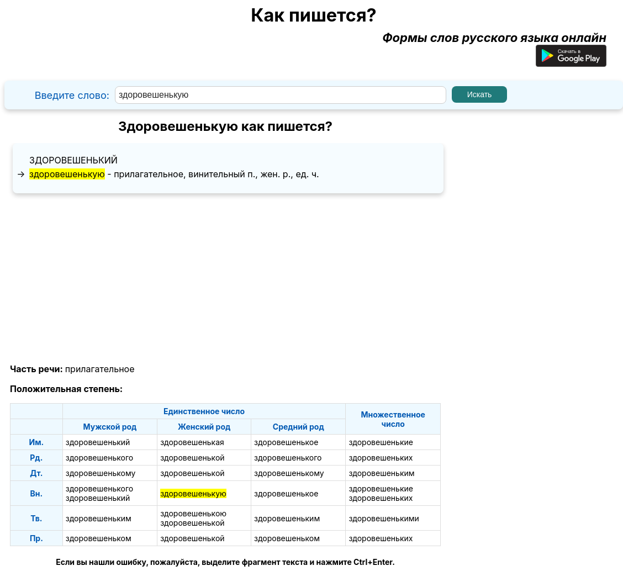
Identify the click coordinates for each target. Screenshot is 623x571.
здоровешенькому (101, 473)
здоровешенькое (286, 442)
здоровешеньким (381, 473)
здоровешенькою (193, 513)
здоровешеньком (98, 538)
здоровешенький (73, 160)
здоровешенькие (381, 442)
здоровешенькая (192, 442)
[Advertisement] (225, 279)
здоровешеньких (381, 457)
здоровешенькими (384, 518)
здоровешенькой (192, 457)
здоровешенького (99, 457)
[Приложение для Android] (571, 62)
